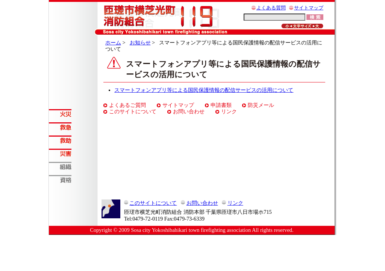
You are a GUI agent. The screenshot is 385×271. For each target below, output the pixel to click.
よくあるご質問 (127, 105)
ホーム (113, 43)
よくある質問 (271, 8)
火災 (73, 114)
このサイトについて (132, 111)
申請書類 (221, 105)
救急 (73, 127)
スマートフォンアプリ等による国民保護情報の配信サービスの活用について (203, 90)
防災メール (261, 105)
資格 (73, 179)
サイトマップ (308, 8)
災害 (73, 153)
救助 (73, 140)
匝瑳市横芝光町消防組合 (161, 16)
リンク (229, 111)
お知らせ (140, 43)
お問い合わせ (189, 111)
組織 (73, 166)
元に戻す (302, 26)
